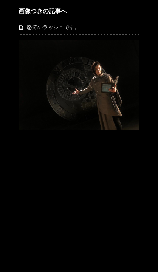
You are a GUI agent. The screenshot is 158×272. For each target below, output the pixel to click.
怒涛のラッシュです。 (53, 27)
